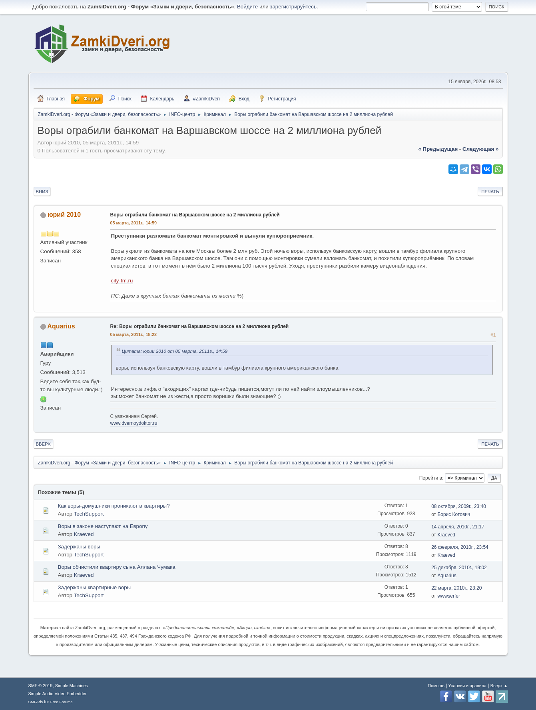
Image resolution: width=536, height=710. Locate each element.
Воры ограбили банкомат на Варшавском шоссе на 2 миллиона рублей (195, 215)
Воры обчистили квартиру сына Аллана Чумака (116, 567)
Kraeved (84, 534)
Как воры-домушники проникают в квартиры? (114, 506)
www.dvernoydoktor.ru (133, 423)
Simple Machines (71, 685)
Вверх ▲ (499, 685)
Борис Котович (453, 514)
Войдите (247, 7)
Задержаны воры (79, 547)
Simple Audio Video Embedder (57, 693)
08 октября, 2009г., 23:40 (458, 506)
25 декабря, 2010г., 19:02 (459, 567)
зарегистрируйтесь (293, 7)
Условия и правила (467, 685)
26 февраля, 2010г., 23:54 (459, 547)
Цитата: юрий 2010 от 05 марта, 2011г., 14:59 (175, 351)
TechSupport (89, 514)
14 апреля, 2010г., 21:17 (457, 527)
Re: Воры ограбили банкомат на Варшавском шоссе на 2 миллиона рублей (199, 326)
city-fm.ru (122, 281)
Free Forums (61, 702)
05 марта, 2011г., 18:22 (133, 334)
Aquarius (61, 326)
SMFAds (35, 702)
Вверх (43, 444)
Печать (490, 191)
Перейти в (430, 478)
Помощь (436, 685)
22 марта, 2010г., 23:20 (456, 588)
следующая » (480, 149)
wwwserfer (448, 596)
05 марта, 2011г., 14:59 (133, 222)
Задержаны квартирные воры (94, 587)
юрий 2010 (64, 214)
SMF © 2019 (40, 685)
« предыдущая (438, 149)
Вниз (42, 191)
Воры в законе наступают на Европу (103, 526)
